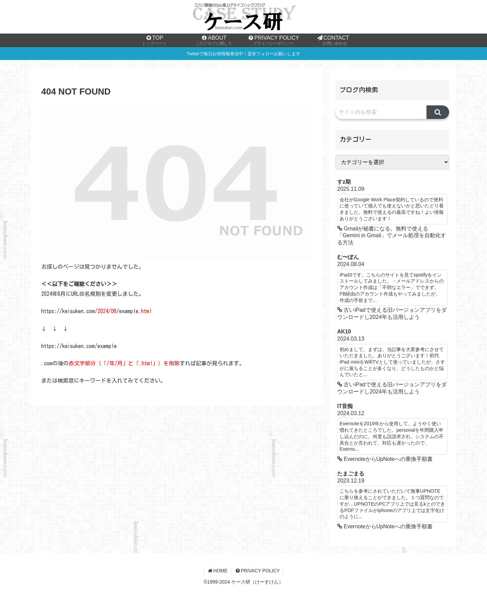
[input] (380, 112)
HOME (217, 570)
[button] (437, 112)
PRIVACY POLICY (257, 570)
